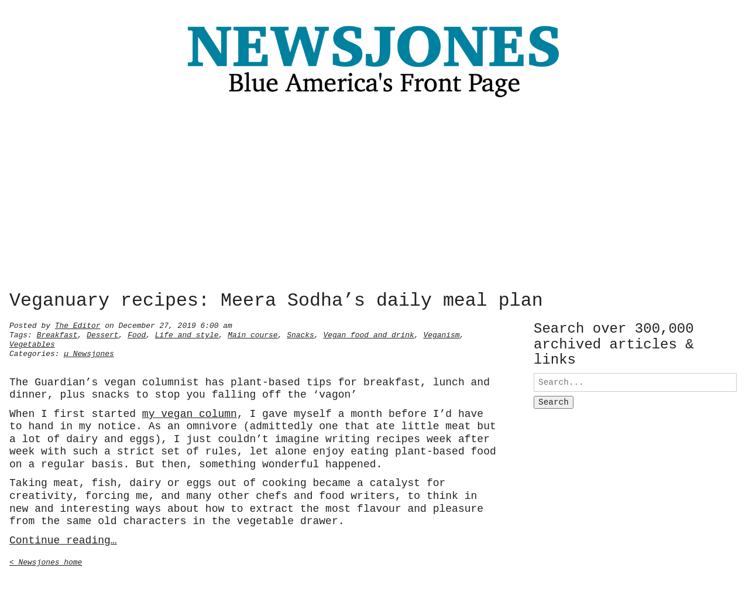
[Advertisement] (374, 197)
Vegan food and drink (368, 334)
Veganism (441, 334)
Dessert (102, 334)
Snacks (300, 334)
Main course (253, 334)
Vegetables (32, 343)
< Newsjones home (45, 561)
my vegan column (189, 413)
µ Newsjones (89, 352)
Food (137, 334)
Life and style (187, 334)
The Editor (78, 324)
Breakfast (57, 334)
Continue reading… (63, 539)
